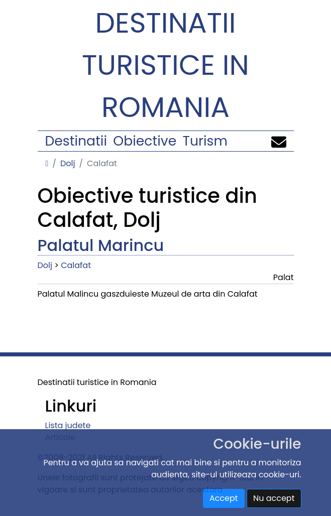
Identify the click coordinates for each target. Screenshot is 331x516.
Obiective (144, 141)
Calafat (76, 265)
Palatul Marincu (101, 245)
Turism (205, 141)
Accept (223, 498)
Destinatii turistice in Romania (165, 65)
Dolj (67, 163)
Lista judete (68, 425)
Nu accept (274, 498)
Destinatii (76, 141)
